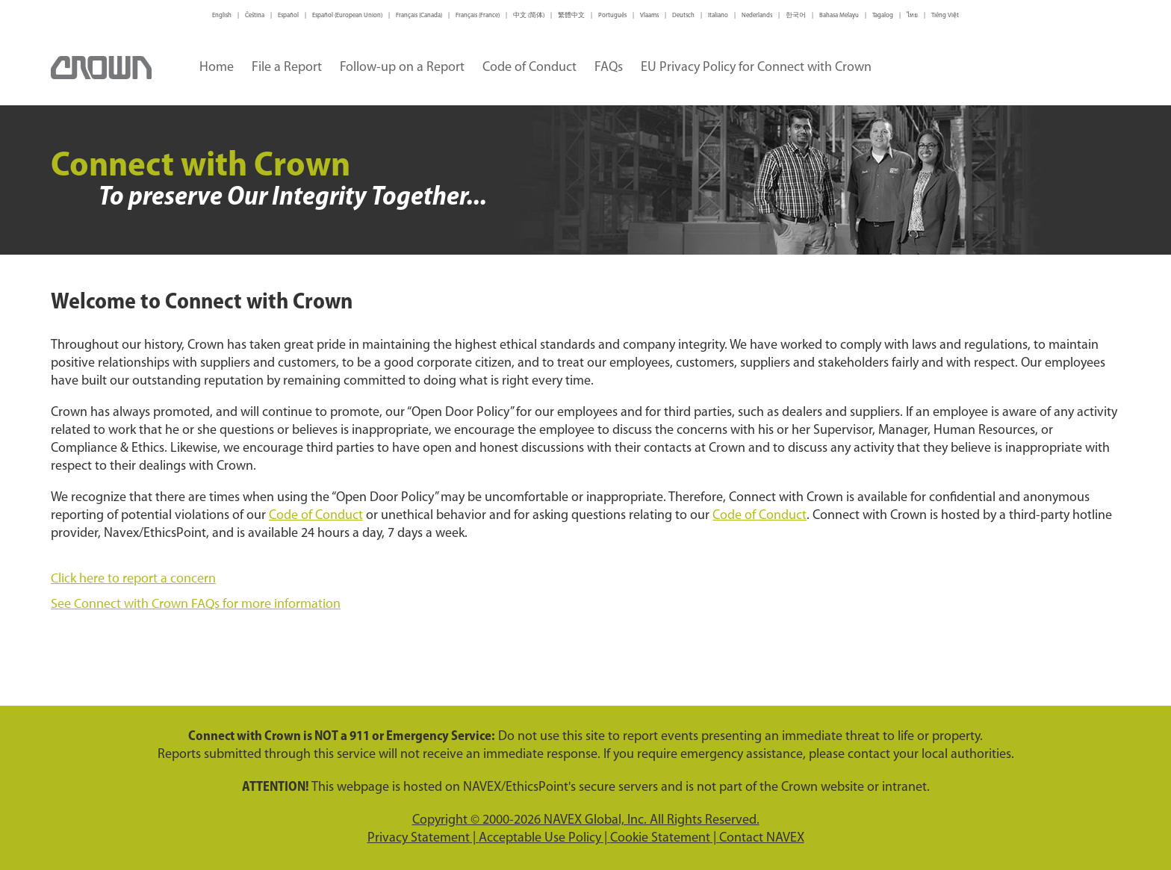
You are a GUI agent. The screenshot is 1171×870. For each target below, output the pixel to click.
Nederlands (757, 15)
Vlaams (649, 15)
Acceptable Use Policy (540, 838)
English (222, 15)
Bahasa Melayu (839, 15)
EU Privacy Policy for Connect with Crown (756, 67)
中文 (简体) (528, 15)
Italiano (718, 15)
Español (288, 15)
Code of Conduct (529, 67)
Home (216, 67)
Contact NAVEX (761, 838)
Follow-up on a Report (402, 67)
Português (612, 15)
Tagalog (882, 15)
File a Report (287, 67)
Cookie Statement (660, 838)
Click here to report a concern (133, 577)
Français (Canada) (419, 15)
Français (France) (478, 15)
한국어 (796, 15)
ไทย (912, 15)
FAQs (608, 67)
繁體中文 (571, 15)
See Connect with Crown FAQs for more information (196, 603)
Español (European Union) (347, 15)
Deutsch (683, 15)
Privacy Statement (418, 838)
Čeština (254, 15)
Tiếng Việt (945, 15)
